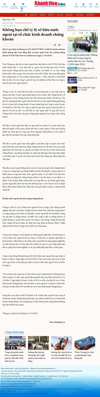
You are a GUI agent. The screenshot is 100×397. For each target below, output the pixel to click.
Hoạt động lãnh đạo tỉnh (14, 7)
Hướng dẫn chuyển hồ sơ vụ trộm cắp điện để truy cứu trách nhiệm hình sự (61, 355)
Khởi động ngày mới (84, 30)
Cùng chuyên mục (14, 332)
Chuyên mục (4, 6)
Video (71, 27)
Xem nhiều (72, 21)
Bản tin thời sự (71, 30)
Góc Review (83, 6)
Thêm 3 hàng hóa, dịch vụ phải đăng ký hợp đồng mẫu (84, 355)
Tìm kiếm (76, 6)
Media (21, 11)
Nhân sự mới (23, 6)
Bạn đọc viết (8, 19)
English (96, 6)
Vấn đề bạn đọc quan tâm (23, 23)
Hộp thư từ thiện (7, 23)
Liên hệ (90, 6)
